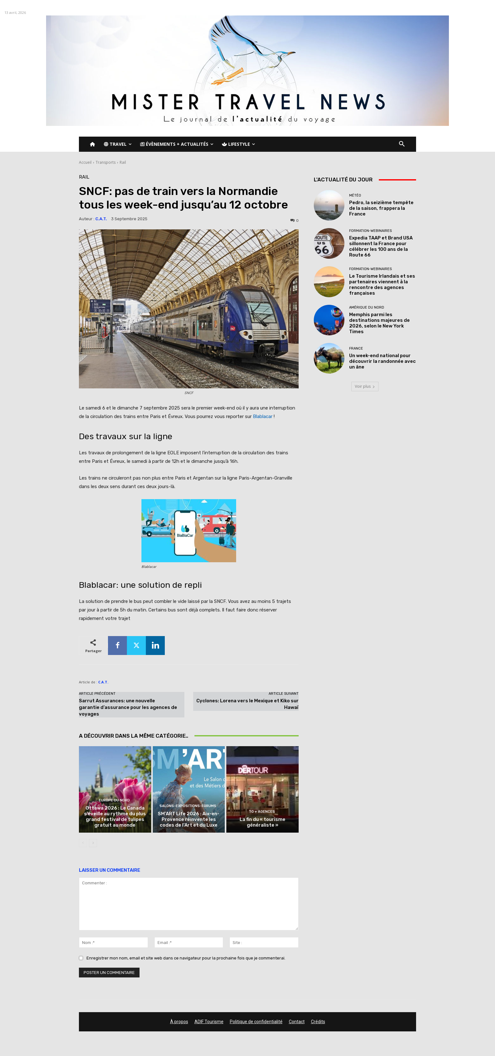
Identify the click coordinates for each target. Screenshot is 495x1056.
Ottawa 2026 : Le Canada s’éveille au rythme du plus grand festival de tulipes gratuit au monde (115, 816)
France (356, 348)
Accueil (85, 162)
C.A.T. (101, 219)
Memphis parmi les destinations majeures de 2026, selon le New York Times (379, 323)
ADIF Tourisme (209, 1021)
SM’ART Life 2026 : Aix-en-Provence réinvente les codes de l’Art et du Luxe (188, 819)
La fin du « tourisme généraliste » (262, 822)
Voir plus (365, 386)
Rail (123, 162)
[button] (401, 144)
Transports (106, 162)
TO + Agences (262, 811)
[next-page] (93, 843)
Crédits (318, 1021)
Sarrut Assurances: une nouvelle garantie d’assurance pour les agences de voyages (128, 707)
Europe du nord (114, 800)
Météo (355, 195)
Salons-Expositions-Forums (187, 806)
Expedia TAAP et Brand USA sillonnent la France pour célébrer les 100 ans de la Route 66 (381, 246)
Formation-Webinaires (370, 231)
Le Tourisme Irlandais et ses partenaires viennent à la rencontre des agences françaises (382, 284)
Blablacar (262, 416)
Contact (297, 1021)
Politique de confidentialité (256, 1021)
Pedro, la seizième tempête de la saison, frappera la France (381, 208)
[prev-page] (83, 843)
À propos (179, 1021)
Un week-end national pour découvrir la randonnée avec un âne (382, 361)
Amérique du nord (366, 307)
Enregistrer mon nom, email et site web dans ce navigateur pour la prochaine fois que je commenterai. (185, 958)
